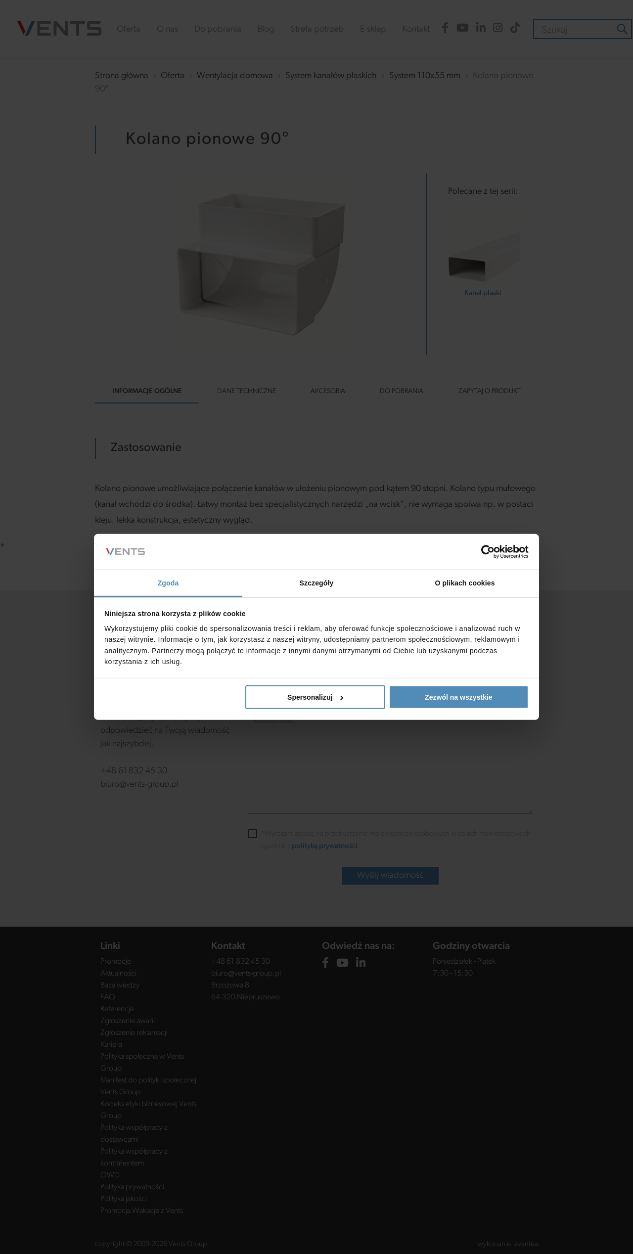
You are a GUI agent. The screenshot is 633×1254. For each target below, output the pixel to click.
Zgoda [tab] (168, 583)
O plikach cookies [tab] (465, 583)
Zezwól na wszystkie (459, 697)
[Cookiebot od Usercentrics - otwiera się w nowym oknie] (485, 552)
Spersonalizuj (315, 697)
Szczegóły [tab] (317, 583)
